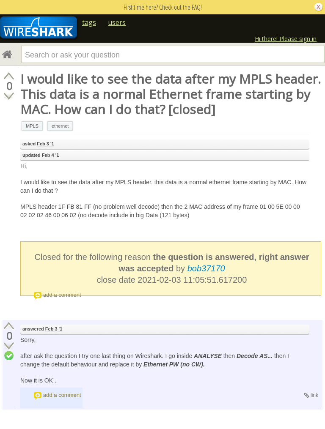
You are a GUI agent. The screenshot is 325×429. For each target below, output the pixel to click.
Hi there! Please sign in (286, 39)
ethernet (60, 125)
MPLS (32, 125)
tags (89, 22)
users (117, 22)
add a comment (62, 295)
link (314, 395)
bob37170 (206, 268)
